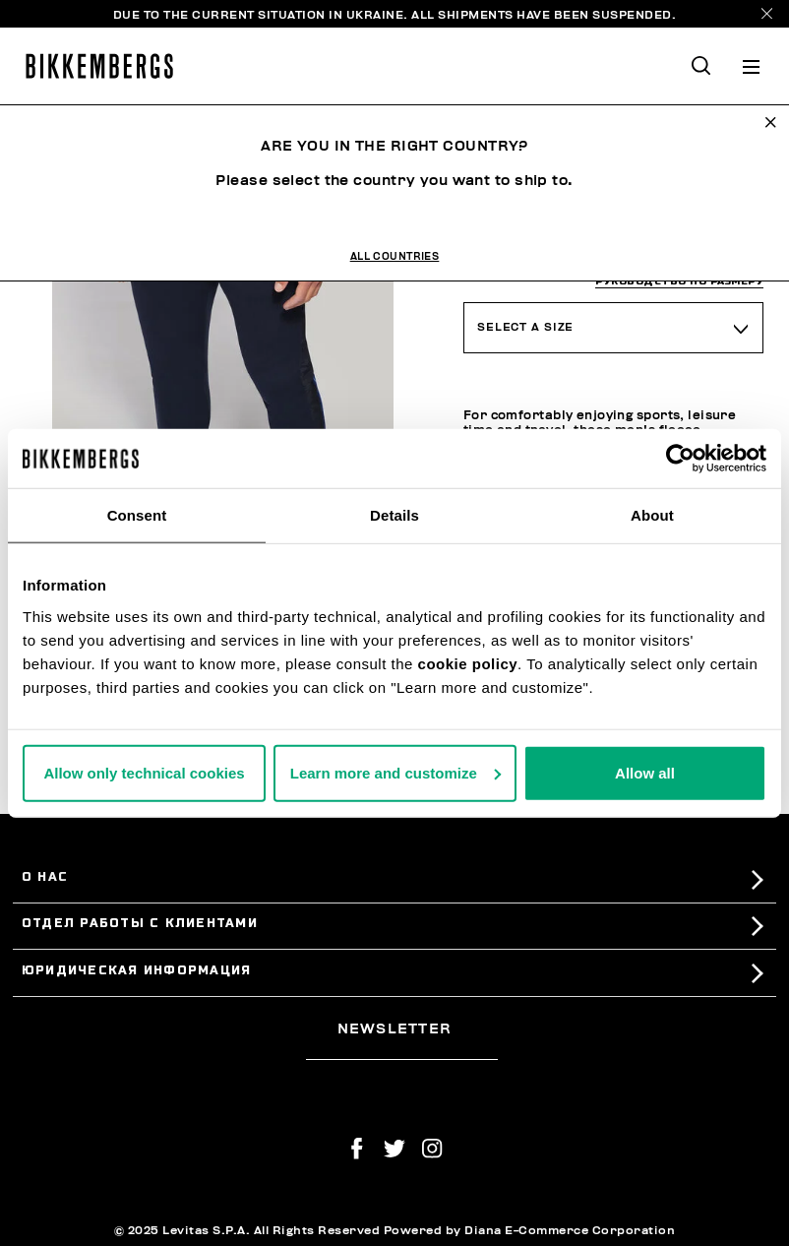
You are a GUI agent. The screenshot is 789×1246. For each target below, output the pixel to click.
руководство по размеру (679, 281)
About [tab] (652, 515)
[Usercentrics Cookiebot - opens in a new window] (680, 458)
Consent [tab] (137, 515)
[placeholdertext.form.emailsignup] (402, 1052)
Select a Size (525, 327)
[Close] (767, 13)
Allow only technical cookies (143, 772)
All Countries (395, 257)
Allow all (645, 772)
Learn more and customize (395, 772)
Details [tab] (394, 515)
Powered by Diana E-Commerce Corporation (530, 1230)
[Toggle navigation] (751, 66)
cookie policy (468, 662)
